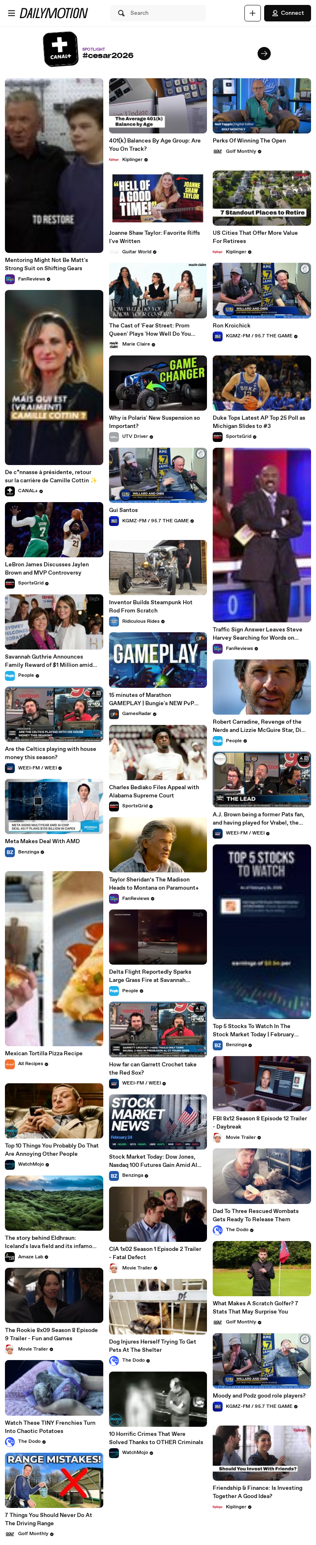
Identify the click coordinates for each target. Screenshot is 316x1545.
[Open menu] (11, 13)
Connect (287, 13)
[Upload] (252, 13)
